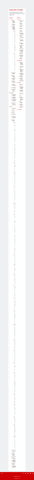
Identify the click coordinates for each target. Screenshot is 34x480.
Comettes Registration (14, 467)
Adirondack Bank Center (21, 87)
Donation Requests (21, 74)
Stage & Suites (13, 73)
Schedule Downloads (14, 100)
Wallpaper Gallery (21, 51)
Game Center (21, 24)
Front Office (13, 120)
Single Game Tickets (13, 21)
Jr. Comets (20, 109)
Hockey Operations (14, 117)
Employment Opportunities (21, 99)
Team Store (21, 31)
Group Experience (13, 82)
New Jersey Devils (13, 454)
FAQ (21, 96)
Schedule (12, 92)
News (19, 17)
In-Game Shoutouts (21, 40)
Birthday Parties (21, 56)
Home (11, 17)
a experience (17, 476)
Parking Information (21, 91)
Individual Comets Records (14, 461)
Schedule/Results (14, 95)
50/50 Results (21, 76)
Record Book (13, 464)
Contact (19, 82)
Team (11, 106)
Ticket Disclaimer (14, 85)
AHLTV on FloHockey (21, 37)
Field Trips (21, 58)
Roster (13, 110)
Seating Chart (13, 79)
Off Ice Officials (21, 79)
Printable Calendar (14, 98)
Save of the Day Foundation (21, 64)
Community (20, 60)
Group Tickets (13, 24)
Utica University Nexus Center (22, 70)
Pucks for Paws (21, 21)
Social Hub (21, 26)
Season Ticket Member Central (13, 28)
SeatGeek (14, 87)
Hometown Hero (21, 43)
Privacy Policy (21, 105)
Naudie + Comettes (21, 33)
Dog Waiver (21, 102)
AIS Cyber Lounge (13, 76)
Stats (13, 112)
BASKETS (21, 80)
